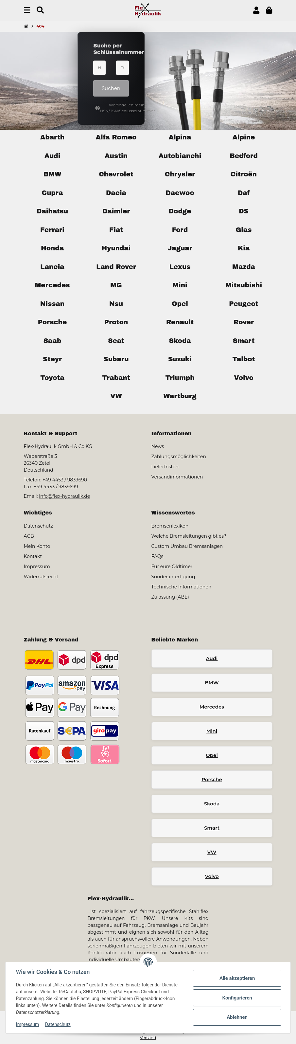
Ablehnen (237, 1017)
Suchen (111, 88)
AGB (29, 536)
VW (211, 852)
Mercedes (212, 707)
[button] (256, 10)
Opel (212, 755)
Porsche (211, 779)
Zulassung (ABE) (170, 597)
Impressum (27, 1024)
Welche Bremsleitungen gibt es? (188, 536)
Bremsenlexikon (170, 526)
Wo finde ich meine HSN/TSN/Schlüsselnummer (112, 107)
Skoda (212, 804)
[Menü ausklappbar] (27, 10)
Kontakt (33, 556)
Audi (212, 658)
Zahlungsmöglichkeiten (178, 456)
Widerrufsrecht (41, 577)
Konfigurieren (237, 998)
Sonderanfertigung (173, 577)
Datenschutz (58, 1024)
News (157, 446)
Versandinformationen (177, 477)
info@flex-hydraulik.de (64, 496)
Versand (148, 1037)
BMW (212, 682)
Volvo (211, 876)
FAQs (157, 556)
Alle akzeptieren (237, 978)
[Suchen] (40, 10)
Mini (211, 731)
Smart (211, 828)
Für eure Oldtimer (172, 566)
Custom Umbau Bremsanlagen (187, 546)
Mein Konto (37, 546)
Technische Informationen (181, 587)
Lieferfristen (165, 467)
